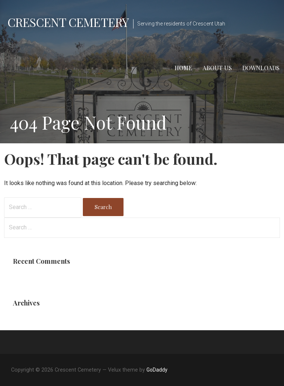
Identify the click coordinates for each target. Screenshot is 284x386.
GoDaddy (157, 370)
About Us (217, 68)
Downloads (261, 68)
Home (183, 68)
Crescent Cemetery (68, 22)
